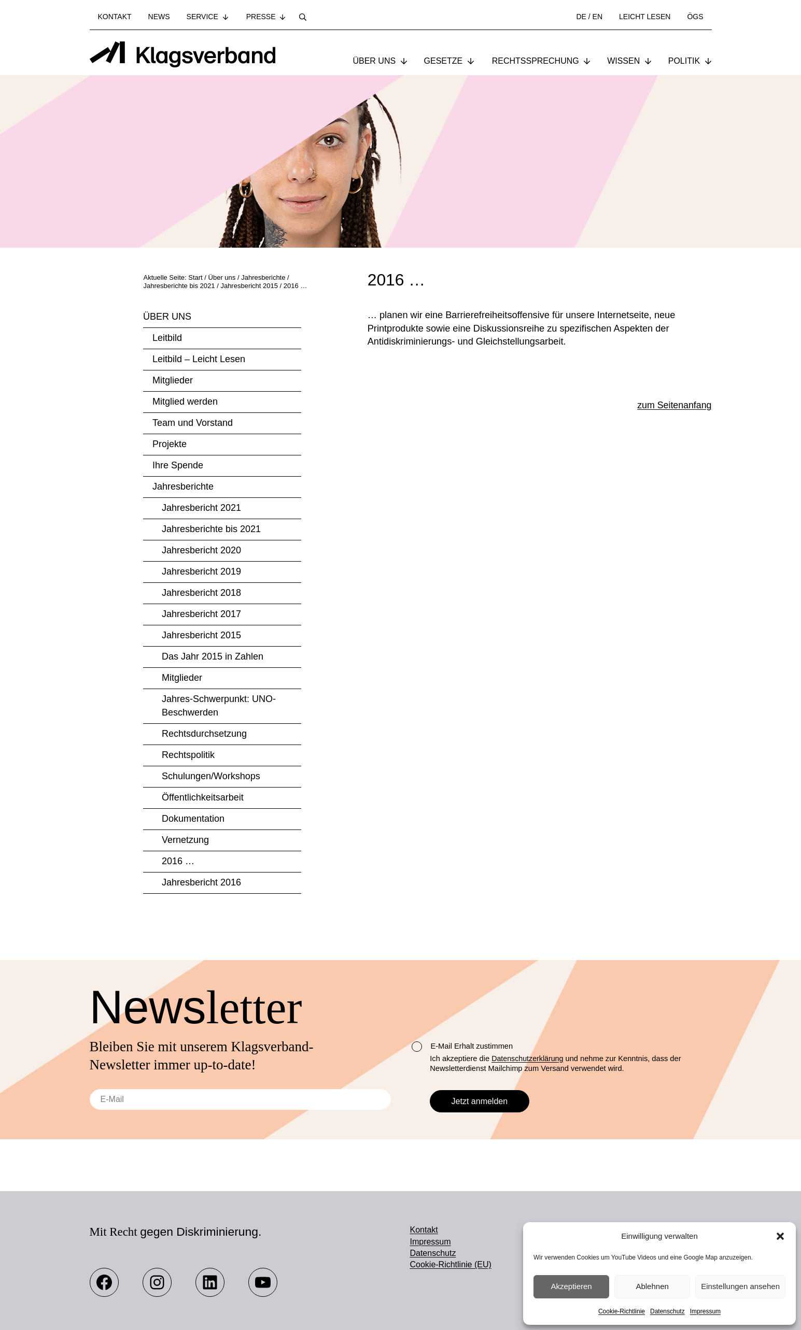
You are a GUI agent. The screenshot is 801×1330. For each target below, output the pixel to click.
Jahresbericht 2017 (201, 615)
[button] (780, 1236)
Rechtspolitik (188, 756)
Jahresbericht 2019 (201, 572)
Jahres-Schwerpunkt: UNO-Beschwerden (219, 707)
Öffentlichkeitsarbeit (203, 798)
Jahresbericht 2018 (201, 594)
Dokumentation (193, 819)
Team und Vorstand (192, 424)
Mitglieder (172, 381)
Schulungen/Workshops (211, 777)
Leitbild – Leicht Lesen (198, 360)
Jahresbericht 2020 (201, 551)
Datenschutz (667, 1311)
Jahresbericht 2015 (201, 636)
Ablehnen (652, 1286)
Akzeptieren (571, 1286)
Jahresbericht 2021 (201, 509)
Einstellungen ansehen (740, 1286)
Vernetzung (185, 841)
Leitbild (167, 339)
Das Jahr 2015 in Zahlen (212, 657)
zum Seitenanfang (673, 407)
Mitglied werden (185, 402)
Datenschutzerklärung (528, 1058)
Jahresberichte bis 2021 (211, 530)
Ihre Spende (177, 466)
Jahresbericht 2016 (201, 883)
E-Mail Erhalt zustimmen (462, 1046)
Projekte (169, 445)
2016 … (178, 862)
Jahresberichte (183, 487)
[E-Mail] (240, 1099)
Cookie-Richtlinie (621, 1311)
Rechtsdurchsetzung (204, 735)
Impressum (705, 1311)
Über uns (167, 317)
